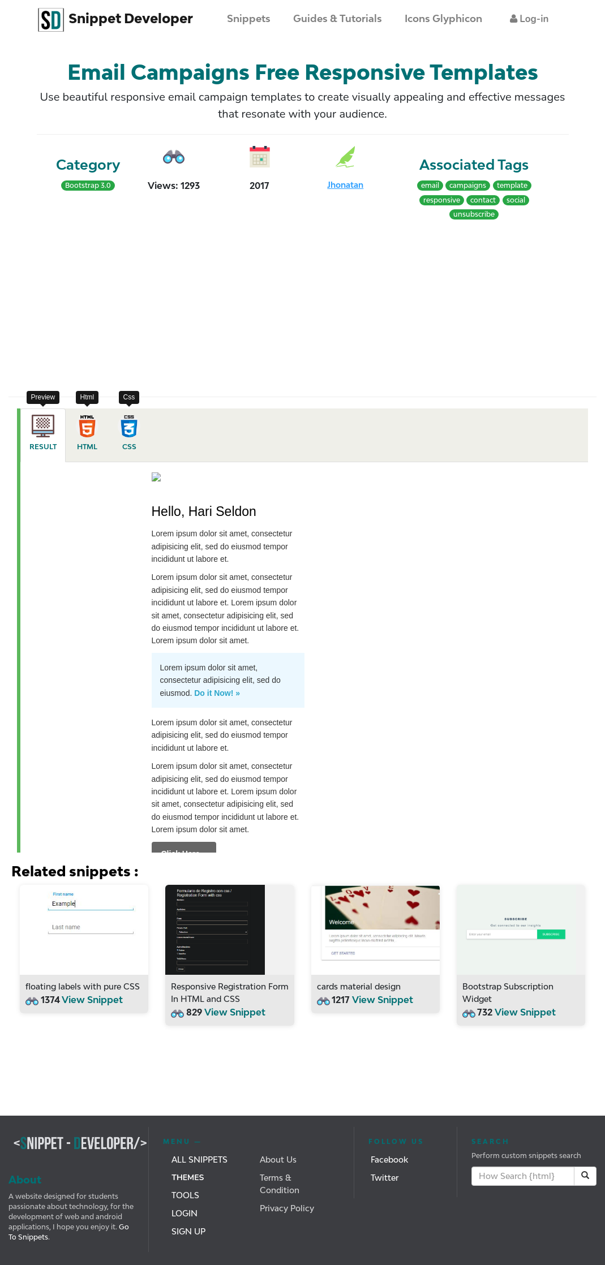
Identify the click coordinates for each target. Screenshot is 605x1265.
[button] (529, 19)
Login (184, 1213)
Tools (185, 1195)
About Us (278, 1159)
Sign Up (188, 1231)
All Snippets (199, 1159)
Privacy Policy (287, 1208)
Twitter (384, 1177)
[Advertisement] (155, 306)
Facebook (389, 1159)
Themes (187, 1177)
